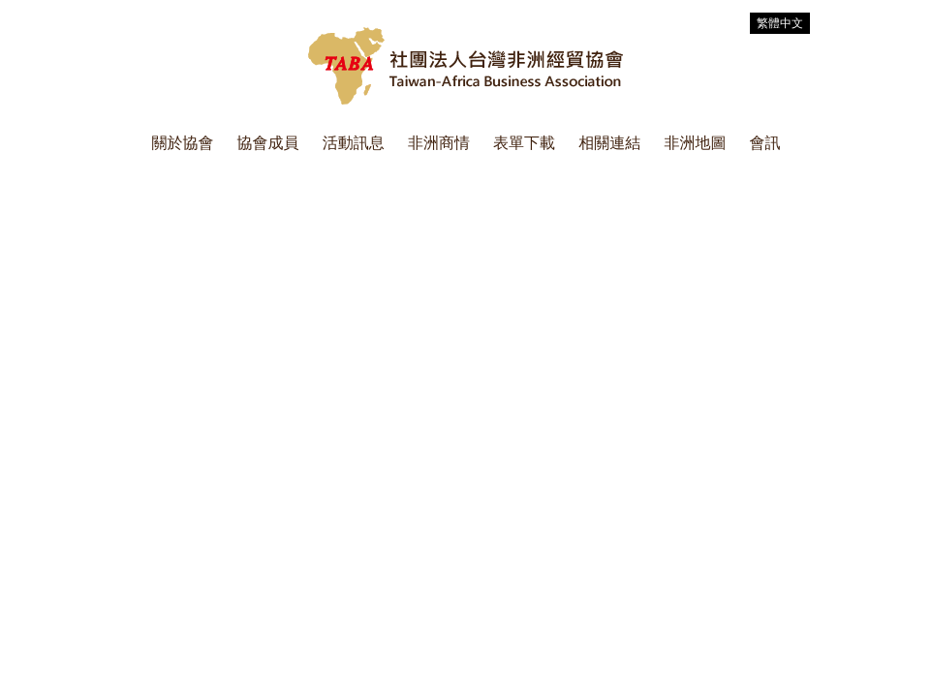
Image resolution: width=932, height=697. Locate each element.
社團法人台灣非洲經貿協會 (466, 65)
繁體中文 (780, 23)
